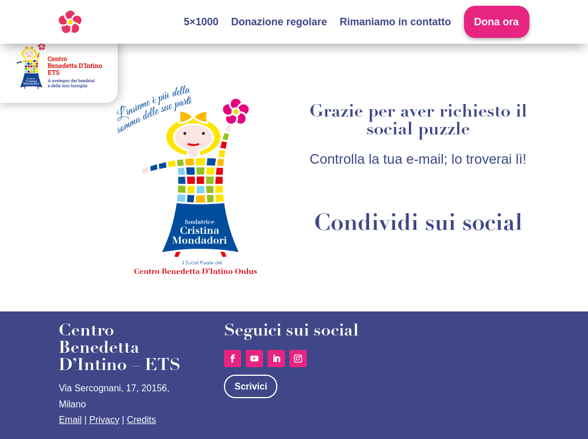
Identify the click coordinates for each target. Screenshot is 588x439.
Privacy (104, 420)
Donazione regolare (279, 22)
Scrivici (250, 386)
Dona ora (496, 22)
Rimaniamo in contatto (395, 22)
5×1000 (201, 22)
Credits (141, 420)
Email (70, 420)
